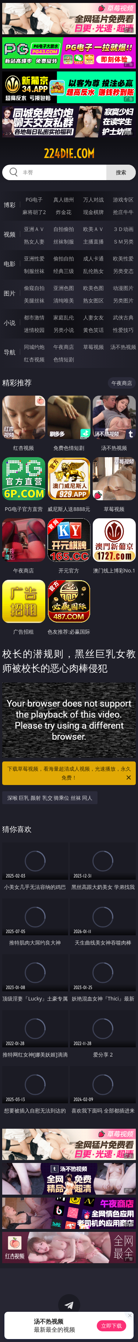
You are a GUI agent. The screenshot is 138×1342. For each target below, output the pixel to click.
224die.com (69, 153)
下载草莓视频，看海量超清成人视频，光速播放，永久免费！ (69, 773)
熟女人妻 (34, 241)
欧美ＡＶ (93, 228)
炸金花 (63, 212)
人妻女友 (93, 317)
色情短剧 (63, 359)
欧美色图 (93, 287)
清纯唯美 (63, 300)
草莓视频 (93, 346)
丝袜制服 (63, 241)
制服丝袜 (34, 270)
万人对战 (93, 199)
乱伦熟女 (93, 270)
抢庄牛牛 (123, 212)
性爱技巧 (123, 329)
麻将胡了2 (34, 212)
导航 (9, 352)
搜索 (121, 172)
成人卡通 (93, 258)
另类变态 (123, 270)
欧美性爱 (123, 258)
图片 (9, 293)
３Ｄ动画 (123, 228)
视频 (9, 234)
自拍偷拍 (63, 228)
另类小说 (63, 329)
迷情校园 (34, 329)
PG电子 (34, 199)
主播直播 (93, 241)
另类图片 (123, 300)
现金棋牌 (93, 212)
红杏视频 (34, 359)
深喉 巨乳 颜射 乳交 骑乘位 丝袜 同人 (50, 797)
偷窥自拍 (34, 287)
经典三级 (63, 270)
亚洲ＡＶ (34, 228)
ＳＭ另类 (123, 241)
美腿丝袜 (34, 300)
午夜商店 (63, 346)
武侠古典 (123, 317)
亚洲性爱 (34, 258)
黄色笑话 (93, 329)
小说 (9, 323)
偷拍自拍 (63, 258)
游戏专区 (123, 199)
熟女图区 (93, 300)
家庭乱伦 (63, 317)
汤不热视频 (123, 346)
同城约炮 (34, 346)
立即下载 (111, 1325)
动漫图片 (123, 287)
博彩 (9, 205)
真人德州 (63, 199)
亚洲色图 (63, 287)
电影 (9, 264)
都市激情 (34, 317)
